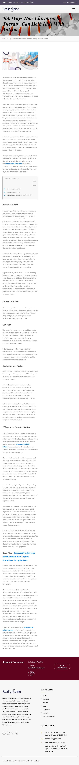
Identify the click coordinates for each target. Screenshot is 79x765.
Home (4, 39)
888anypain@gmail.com (53, 739)
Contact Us (46, 709)
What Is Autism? (13, 189)
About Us (46, 699)
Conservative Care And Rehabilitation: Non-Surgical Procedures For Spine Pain (18, 556)
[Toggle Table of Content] (33, 184)
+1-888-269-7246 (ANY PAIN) (54, 742)
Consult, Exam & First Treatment (20, 2)
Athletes (45, 702)
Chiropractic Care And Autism (19, 195)
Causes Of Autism (14, 192)
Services (45, 713)
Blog (44, 706)
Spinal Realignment (49, 716)
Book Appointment (70, 2)
